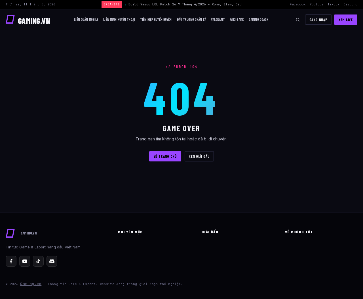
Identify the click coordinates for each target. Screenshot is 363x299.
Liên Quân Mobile (86, 19)
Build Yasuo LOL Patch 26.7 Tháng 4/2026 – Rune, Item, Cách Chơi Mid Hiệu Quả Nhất (206, 4)
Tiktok (333, 4)
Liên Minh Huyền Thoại (119, 19)
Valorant (218, 19)
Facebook (298, 4)
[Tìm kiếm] (298, 19)
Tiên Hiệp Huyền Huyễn (156, 19)
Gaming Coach (259, 19)
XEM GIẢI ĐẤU (199, 156)
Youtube (317, 4)
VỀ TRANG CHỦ (165, 156)
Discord (350, 4)
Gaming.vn (30, 283)
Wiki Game (237, 19)
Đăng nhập (318, 19)
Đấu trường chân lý (191, 19)
